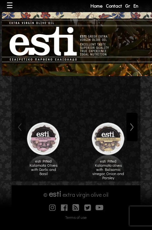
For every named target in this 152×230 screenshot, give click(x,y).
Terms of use (76, 217)
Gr (127, 6)
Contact (114, 6)
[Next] (132, 127)
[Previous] (20, 127)
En (135, 6)
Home (96, 6)
